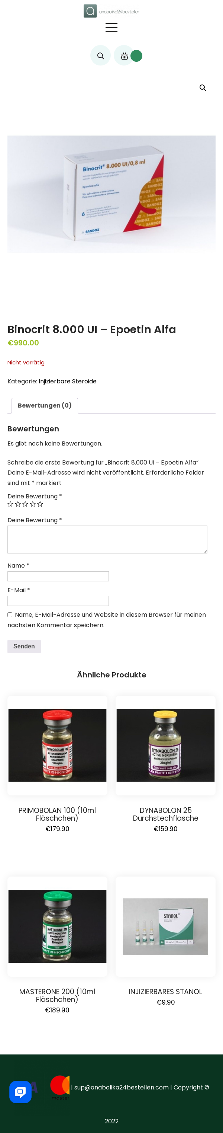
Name (18, 565)
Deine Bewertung (34, 496)
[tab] (45, 406)
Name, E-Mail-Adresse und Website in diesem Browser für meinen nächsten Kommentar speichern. (106, 619)
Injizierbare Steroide (68, 381)
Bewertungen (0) (45, 405)
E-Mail (18, 590)
